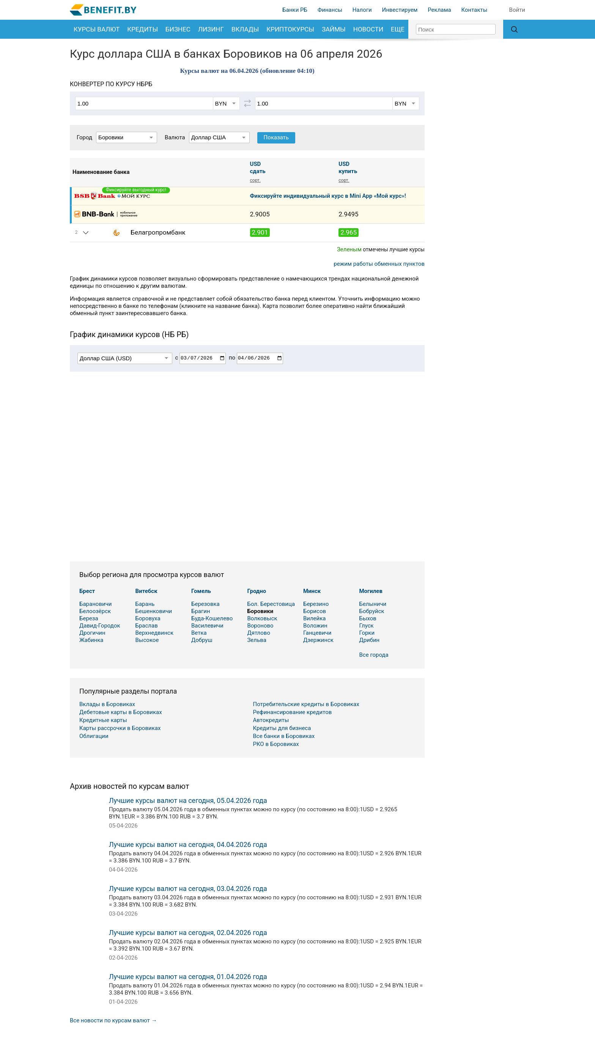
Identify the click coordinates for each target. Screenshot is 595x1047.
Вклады (245, 29)
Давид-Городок (99, 625)
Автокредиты (271, 720)
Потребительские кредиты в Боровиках (306, 704)
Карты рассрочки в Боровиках (120, 728)
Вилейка (314, 618)
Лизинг (211, 29)
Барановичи (95, 604)
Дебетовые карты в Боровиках (120, 712)
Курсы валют (97, 29)
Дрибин (369, 640)
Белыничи (372, 604)
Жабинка (91, 640)
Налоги (362, 9)
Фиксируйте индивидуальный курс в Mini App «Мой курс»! (328, 195)
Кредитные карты (103, 720)
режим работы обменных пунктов (379, 263)
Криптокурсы (290, 29)
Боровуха (147, 618)
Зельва (256, 640)
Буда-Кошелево (212, 618)
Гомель (201, 591)
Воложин (315, 625)
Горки (367, 632)
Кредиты (142, 29)
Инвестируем (399, 9)
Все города (374, 654)
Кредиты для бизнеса (282, 728)
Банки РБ (294, 9)
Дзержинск (318, 640)
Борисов (314, 611)
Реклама (439, 9)
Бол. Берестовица (271, 604)
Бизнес (177, 29)
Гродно (256, 591)
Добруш (201, 640)
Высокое (147, 640)
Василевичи (207, 625)
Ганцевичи (317, 632)
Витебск (146, 591)
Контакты (474, 9)
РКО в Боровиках (276, 744)
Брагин (200, 611)
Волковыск (262, 618)
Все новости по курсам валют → (113, 1020)
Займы (334, 29)
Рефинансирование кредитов (292, 712)
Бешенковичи (153, 611)
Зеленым (349, 249)
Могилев (370, 591)
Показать (276, 137)
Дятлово (258, 632)
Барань (144, 604)
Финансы (330, 9)
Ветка (199, 632)
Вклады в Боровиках (107, 704)
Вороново (260, 625)
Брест (87, 591)
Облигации (94, 736)
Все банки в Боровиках (284, 736)
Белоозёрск (95, 611)
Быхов (367, 618)
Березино (316, 604)
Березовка (205, 604)
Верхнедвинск (154, 632)
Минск (312, 591)
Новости (368, 29)
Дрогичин (92, 632)
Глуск (366, 625)
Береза (88, 618)
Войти (517, 9)
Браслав (146, 625)
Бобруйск (371, 611)
